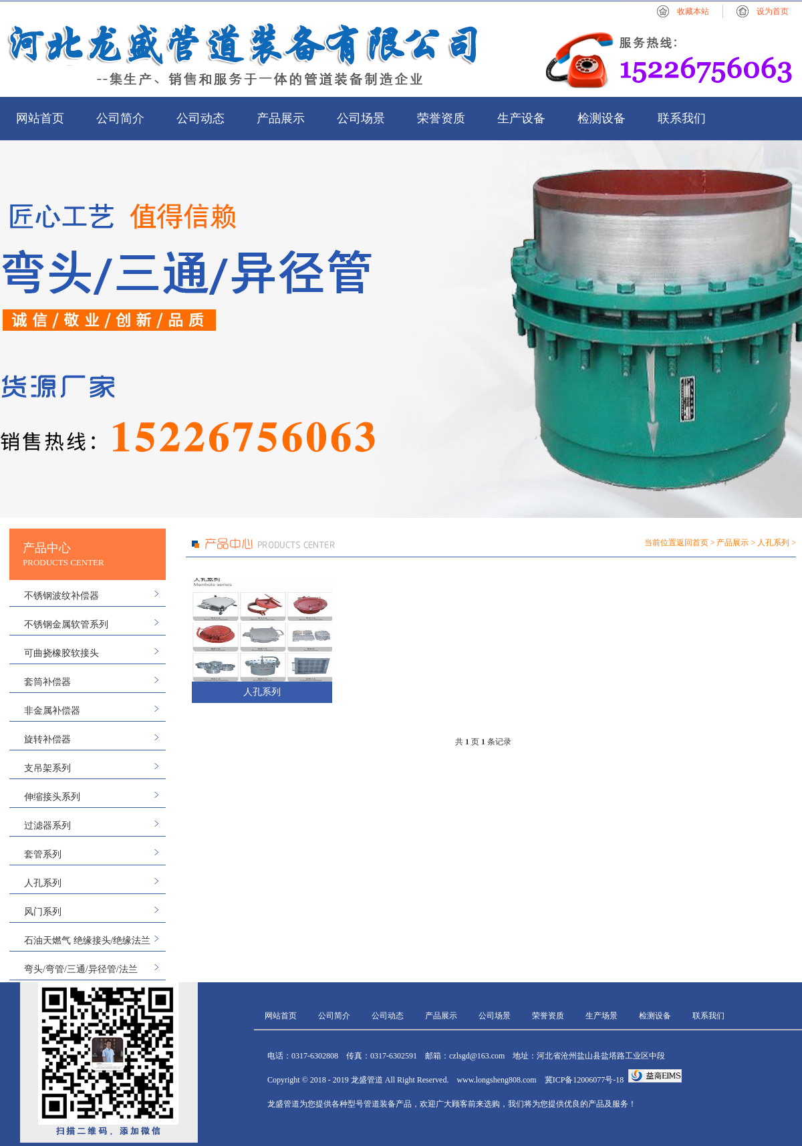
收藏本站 (693, 11)
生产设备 (521, 118)
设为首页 (773, 11)
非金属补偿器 (52, 711)
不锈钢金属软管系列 (66, 624)
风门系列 (42, 912)
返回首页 (692, 542)
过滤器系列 (47, 826)
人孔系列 (42, 883)
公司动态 (200, 118)
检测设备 (601, 118)
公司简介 (120, 118)
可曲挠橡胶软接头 (61, 653)
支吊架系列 (47, 768)
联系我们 (682, 118)
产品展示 (281, 118)
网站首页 (40, 118)
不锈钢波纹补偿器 (61, 596)
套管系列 (42, 854)
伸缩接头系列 (52, 797)
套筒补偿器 (47, 682)
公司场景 (361, 118)
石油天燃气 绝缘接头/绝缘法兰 (87, 941)
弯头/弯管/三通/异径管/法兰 (81, 969)
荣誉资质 (441, 118)
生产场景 (601, 1015)
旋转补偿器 (47, 739)
